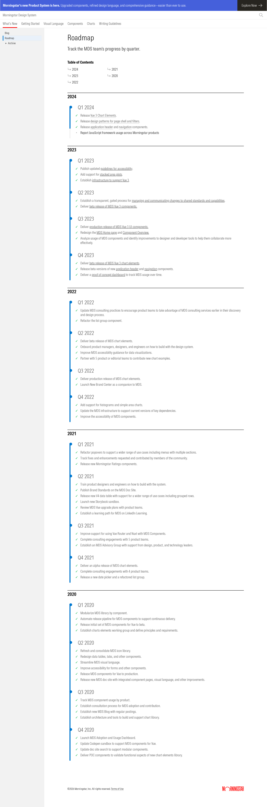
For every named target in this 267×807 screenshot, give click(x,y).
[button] (22, 43)
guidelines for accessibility (116, 168)
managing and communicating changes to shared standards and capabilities (178, 200)
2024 (75, 69)
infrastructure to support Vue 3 (110, 180)
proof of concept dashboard (108, 275)
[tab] (10, 23)
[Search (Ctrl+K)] (261, 15)
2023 (75, 76)
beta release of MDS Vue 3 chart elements (114, 263)
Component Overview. (136, 232)
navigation (125, 127)
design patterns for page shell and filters (114, 121)
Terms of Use (117, 789)
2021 (115, 69)
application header (101, 127)
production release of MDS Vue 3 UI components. (118, 227)
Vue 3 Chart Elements (103, 115)
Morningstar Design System (19, 15)
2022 (75, 82)
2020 (115, 76)
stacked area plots (111, 174)
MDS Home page (107, 232)
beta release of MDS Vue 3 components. (113, 206)
